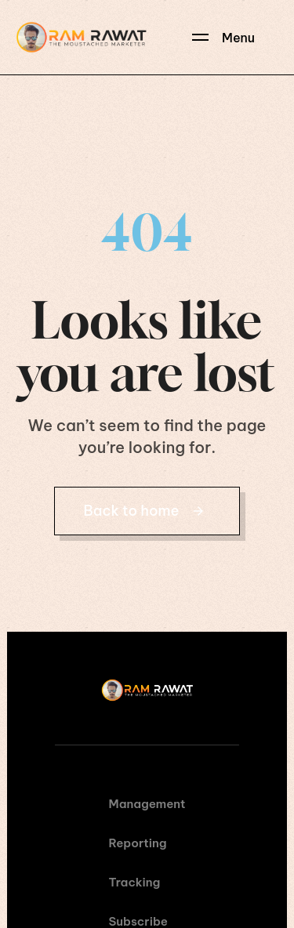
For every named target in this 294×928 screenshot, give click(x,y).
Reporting (138, 843)
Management (147, 803)
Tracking (135, 882)
